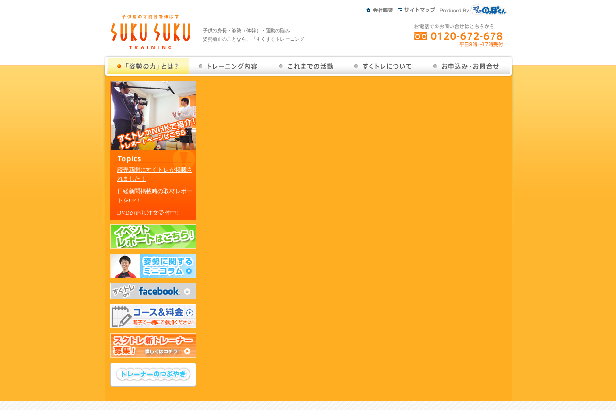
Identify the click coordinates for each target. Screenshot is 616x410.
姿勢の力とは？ (148, 66)
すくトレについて (383, 66)
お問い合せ (465, 66)
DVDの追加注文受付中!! (148, 213)
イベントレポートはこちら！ (153, 236)
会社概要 (382, 8)
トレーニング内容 (228, 66)
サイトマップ (419, 8)
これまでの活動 (306, 66)
